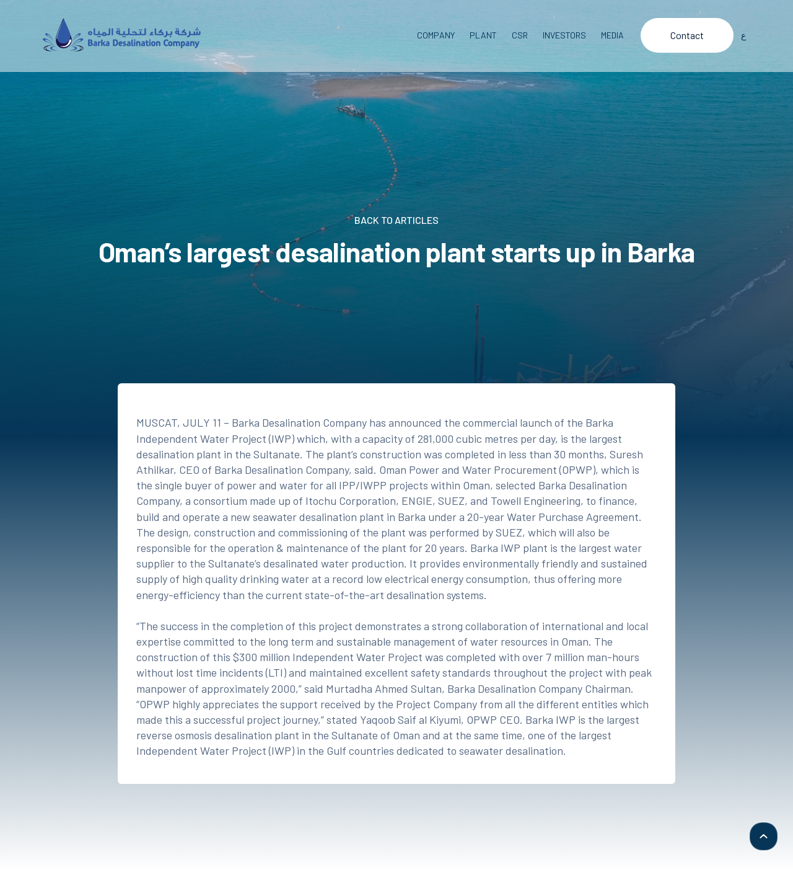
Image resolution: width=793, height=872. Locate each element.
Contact (687, 35)
